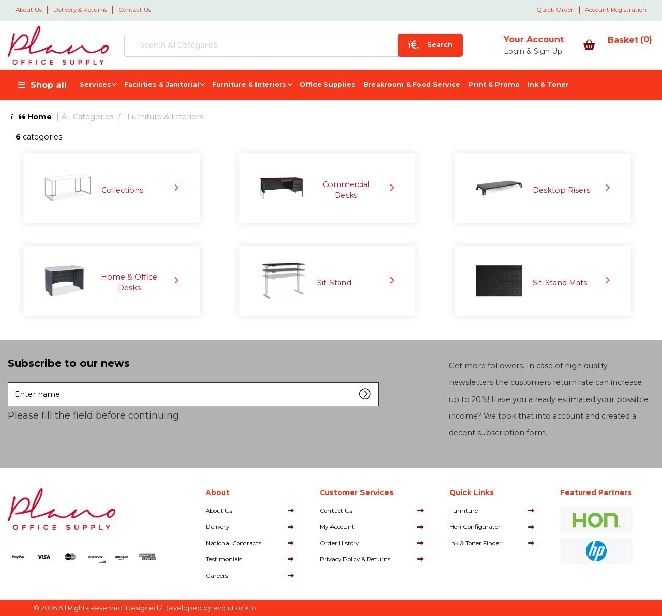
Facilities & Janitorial (161, 84)
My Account (337, 526)
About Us (29, 9)
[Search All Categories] (263, 45)
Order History (339, 543)
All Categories (87, 116)
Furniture (463, 510)
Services (95, 84)
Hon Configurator (475, 526)
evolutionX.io (235, 608)
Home (31, 116)
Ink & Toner (548, 84)
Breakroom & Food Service (411, 84)
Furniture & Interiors (249, 84)
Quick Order (555, 9)
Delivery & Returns (80, 9)
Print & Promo (494, 84)
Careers (217, 575)
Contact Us (134, 9)
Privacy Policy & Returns (355, 559)
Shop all (49, 85)
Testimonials (224, 559)
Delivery (217, 526)
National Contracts (233, 543)
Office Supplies (327, 84)
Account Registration (615, 9)
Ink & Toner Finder (475, 543)
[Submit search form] (371, 45)
